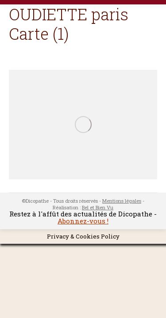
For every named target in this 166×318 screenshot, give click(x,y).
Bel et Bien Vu (97, 207)
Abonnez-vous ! (83, 220)
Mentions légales (121, 200)
